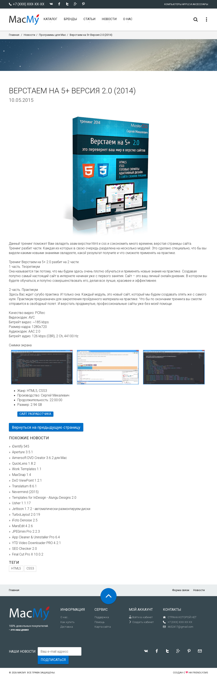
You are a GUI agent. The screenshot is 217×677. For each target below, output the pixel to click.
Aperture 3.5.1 (22, 452)
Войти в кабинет (141, 617)
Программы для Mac (52, 34)
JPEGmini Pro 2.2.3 (26, 531)
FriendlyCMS (200, 672)
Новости (29, 34)
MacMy (21, 672)
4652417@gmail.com (180, 626)
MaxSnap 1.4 (21, 475)
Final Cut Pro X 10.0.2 (27, 554)
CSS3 (30, 568)
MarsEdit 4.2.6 (22, 526)
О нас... (64, 617)
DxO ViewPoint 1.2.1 (27, 480)
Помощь (100, 622)
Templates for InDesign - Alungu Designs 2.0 (44, 498)
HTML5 (16, 568)
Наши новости (22, 651)
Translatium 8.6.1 (24, 486)
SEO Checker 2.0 (24, 549)
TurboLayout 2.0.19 (26, 515)
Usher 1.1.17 (21, 503)
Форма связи (180, 590)
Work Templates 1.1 (27, 469)
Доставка (66, 626)
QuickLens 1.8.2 (24, 464)
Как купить (67, 622)
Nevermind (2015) (25, 492)
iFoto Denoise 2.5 (25, 520)
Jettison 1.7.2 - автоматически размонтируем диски (51, 509)
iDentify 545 (20, 446)
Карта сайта (103, 626)
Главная (14, 34)
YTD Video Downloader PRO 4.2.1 (36, 543)
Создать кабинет (141, 622)
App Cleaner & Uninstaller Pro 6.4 (36, 537)
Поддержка (102, 617)
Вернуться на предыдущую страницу (46, 427)
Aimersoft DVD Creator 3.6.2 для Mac (39, 458)
